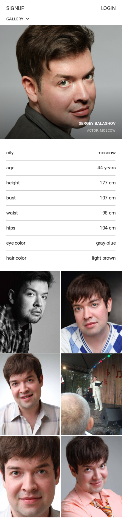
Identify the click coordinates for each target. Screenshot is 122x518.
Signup (15, 8)
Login (108, 8)
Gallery (17, 19)
